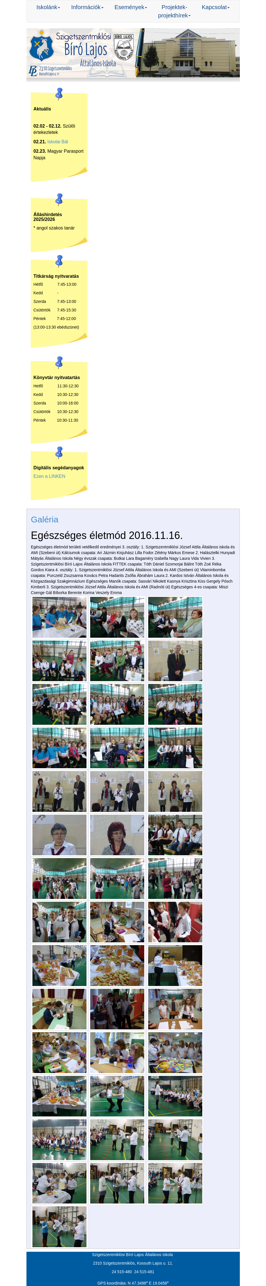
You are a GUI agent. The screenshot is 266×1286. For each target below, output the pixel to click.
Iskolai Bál (57, 141)
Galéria (45, 519)
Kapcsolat (216, 7)
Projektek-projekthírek (174, 11)
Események (130, 7)
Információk (87, 7)
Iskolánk (48, 7)
